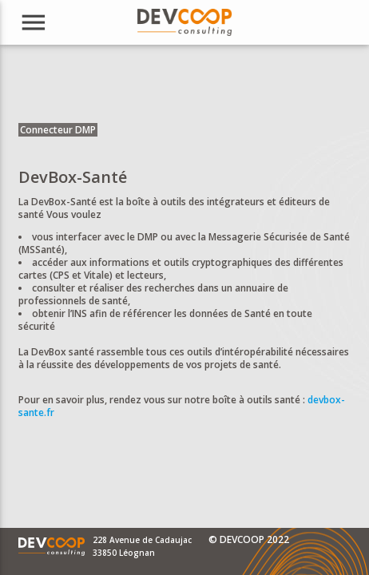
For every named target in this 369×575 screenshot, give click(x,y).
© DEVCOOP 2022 (248, 539)
